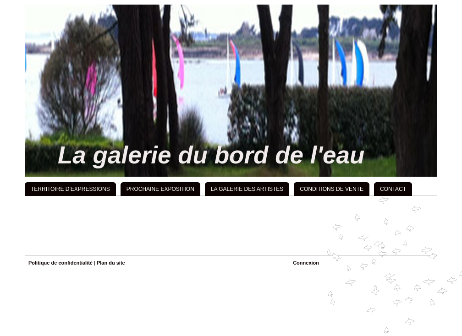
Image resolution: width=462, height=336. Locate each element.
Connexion (306, 263)
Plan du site (111, 263)
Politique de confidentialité (60, 263)
